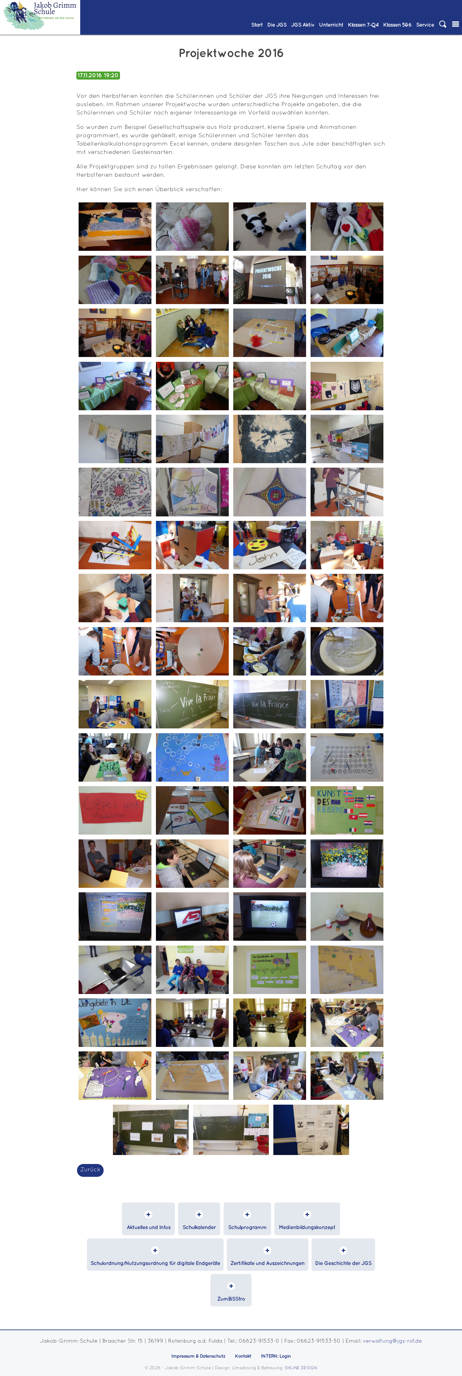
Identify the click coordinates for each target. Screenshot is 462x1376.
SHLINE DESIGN (301, 1369)
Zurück (90, 1170)
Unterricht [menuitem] (331, 25)
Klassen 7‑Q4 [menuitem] (363, 25)
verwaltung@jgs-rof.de (392, 1341)
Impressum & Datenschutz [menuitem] (198, 1357)
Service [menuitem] (425, 25)
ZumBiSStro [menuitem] (231, 1299)
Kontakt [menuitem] (243, 1357)
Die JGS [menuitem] (277, 25)
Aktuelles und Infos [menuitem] (152, 1227)
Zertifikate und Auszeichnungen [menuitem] (268, 1263)
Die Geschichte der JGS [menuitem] (342, 1263)
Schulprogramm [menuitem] (246, 1227)
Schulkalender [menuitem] (200, 1227)
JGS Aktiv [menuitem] (302, 25)
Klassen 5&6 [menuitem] (397, 25)
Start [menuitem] (257, 25)
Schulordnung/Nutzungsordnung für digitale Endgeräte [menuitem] (156, 1263)
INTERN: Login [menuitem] (276, 1357)
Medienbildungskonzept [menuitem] (303, 1227)
